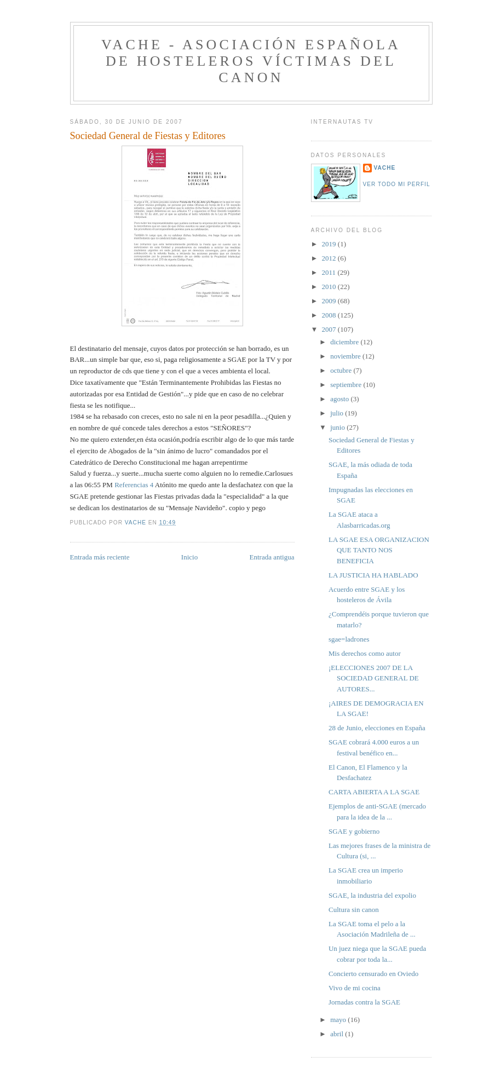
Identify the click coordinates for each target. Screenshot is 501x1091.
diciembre (345, 342)
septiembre (346, 384)
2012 (330, 258)
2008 (330, 315)
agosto (340, 399)
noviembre (346, 356)
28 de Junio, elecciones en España (377, 728)
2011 (330, 272)
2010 (330, 286)
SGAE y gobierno (354, 831)
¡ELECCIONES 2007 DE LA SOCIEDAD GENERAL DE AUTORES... (374, 678)
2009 (330, 301)
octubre (341, 370)
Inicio (189, 557)
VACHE (385, 168)
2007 (330, 329)
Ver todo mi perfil (396, 184)
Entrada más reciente (100, 557)
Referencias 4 (133, 485)
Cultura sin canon (354, 909)
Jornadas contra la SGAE (364, 1002)
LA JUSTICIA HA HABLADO (373, 575)
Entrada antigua (272, 557)
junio (338, 427)
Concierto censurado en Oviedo (373, 973)
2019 (330, 244)
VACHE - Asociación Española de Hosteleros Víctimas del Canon (251, 61)
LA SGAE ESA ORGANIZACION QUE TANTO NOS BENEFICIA (379, 550)
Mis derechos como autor (365, 653)
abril (337, 1034)
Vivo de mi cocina (355, 988)
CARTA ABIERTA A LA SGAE (374, 792)
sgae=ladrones (349, 639)
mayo (339, 1019)
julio (337, 413)
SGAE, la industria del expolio (372, 895)
